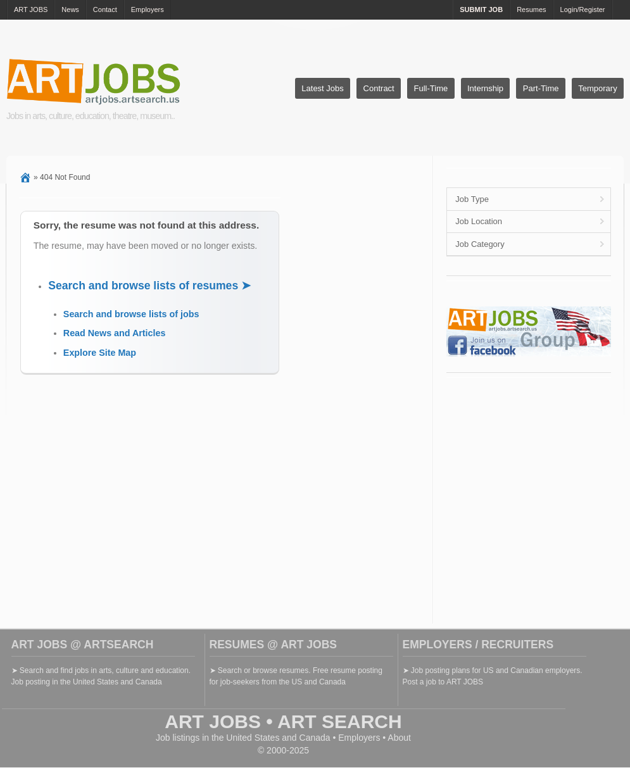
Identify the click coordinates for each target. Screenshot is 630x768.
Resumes (531, 9)
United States (252, 738)
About (399, 738)
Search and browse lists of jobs (131, 314)
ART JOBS (30, 9)
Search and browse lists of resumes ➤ (149, 285)
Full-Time (431, 88)
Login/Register (582, 9)
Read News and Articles (114, 333)
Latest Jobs (322, 88)
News (70, 9)
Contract (378, 88)
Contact (105, 9)
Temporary (597, 88)
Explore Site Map (99, 353)
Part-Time (541, 88)
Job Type (472, 199)
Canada (315, 738)
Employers (147, 9)
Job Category (479, 244)
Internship (485, 88)
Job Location (478, 221)
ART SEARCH (339, 721)
